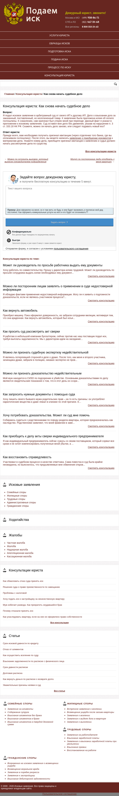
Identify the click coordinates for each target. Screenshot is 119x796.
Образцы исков (59, 43)
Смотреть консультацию (101, 276)
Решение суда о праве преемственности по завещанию (31, 587)
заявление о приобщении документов (90, 138)
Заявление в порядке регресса (23, 772)
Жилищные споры (17, 495)
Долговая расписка (12, 673)
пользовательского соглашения (71, 248)
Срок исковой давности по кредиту (21, 643)
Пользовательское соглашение (59, 794)
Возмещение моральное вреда (23, 769)
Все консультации (59, 622)
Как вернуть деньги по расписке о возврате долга (28, 679)
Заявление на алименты (20, 709)
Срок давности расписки (15, 667)
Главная (9, 94)
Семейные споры (16, 492)
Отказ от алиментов (13, 649)
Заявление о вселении (78, 715)
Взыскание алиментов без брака (24, 715)
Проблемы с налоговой (15, 593)
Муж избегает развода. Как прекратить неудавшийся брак (32, 605)
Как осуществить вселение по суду (21, 655)
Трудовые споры (16, 499)
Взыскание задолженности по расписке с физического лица (33, 661)
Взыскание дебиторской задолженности (28, 778)
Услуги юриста (59, 35)
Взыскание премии (76, 747)
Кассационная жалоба (19, 556)
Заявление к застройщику (21, 775)
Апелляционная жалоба (20, 553)
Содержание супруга (18, 712)
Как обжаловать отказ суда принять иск (23, 581)
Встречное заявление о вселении (84, 709)
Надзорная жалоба (17, 549)
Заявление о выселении (79, 722)
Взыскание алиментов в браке (23, 718)
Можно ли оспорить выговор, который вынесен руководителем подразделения (26, 160)
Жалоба (11, 546)
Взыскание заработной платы (83, 738)
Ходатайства (19, 520)
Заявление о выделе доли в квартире (86, 718)
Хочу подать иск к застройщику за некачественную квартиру (34, 599)
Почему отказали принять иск (18, 611)
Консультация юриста (59, 75)
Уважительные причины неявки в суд (22, 685)
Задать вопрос (59, 222)
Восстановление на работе (81, 750)
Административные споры (21, 502)
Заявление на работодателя (82, 735)
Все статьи (59, 691)
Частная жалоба (16, 542)
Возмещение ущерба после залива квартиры (90, 712)
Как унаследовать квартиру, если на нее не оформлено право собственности (42, 617)
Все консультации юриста (100, 151)
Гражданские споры (18, 506)
